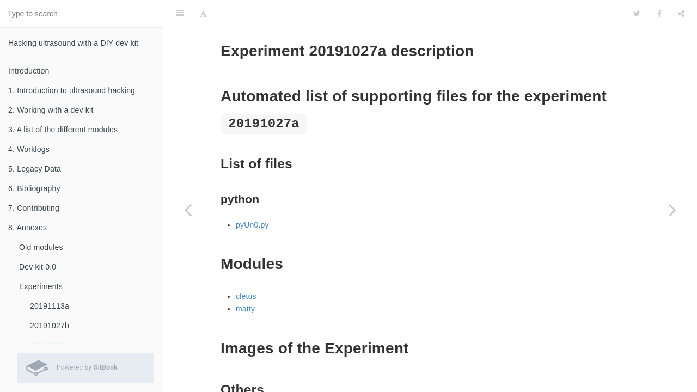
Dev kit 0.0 (37, 266)
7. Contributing (33, 208)
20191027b (49, 325)
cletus (246, 269)
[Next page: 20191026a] (672, 209)
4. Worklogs (29, 149)
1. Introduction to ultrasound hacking (71, 90)
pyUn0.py (252, 197)
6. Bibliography (34, 188)
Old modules (41, 247)
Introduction (29, 70)
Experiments (41, 286)
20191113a (49, 306)
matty (245, 281)
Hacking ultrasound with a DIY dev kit (73, 43)
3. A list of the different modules (63, 129)
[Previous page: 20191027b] (187, 209)
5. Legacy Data (34, 168)
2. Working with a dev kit (50, 110)
